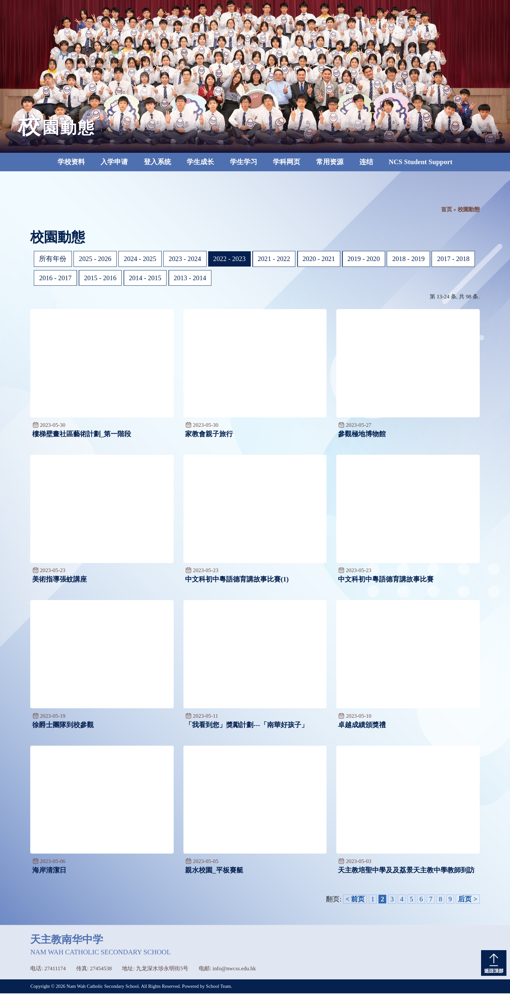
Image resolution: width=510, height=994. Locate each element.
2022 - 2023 (232, 259)
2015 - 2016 (147, 278)
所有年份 (53, 259)
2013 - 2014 (238, 278)
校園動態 (469, 209)
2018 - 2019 (414, 259)
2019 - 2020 (368, 259)
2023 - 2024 (187, 259)
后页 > (467, 900)
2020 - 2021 (323, 259)
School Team (218, 986)
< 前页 (355, 900)
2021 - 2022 (277, 259)
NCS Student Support (420, 162)
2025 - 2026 (95, 259)
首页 (446, 209)
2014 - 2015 (192, 278)
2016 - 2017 (101, 278)
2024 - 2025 (141, 259)
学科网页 (286, 162)
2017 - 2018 (56, 278)
